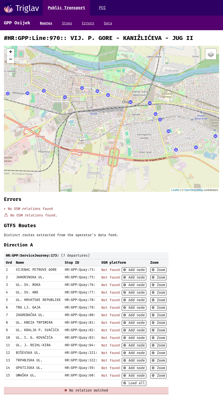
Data (108, 23)
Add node (135, 270)
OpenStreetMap (193, 189)
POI (102, 7)
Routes (46, 23)
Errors (88, 23)
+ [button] (10, 52)
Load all (135, 383)
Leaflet (175, 189)
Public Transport (66, 7)
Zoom (160, 270)
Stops (67, 23)
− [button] (10, 59)
